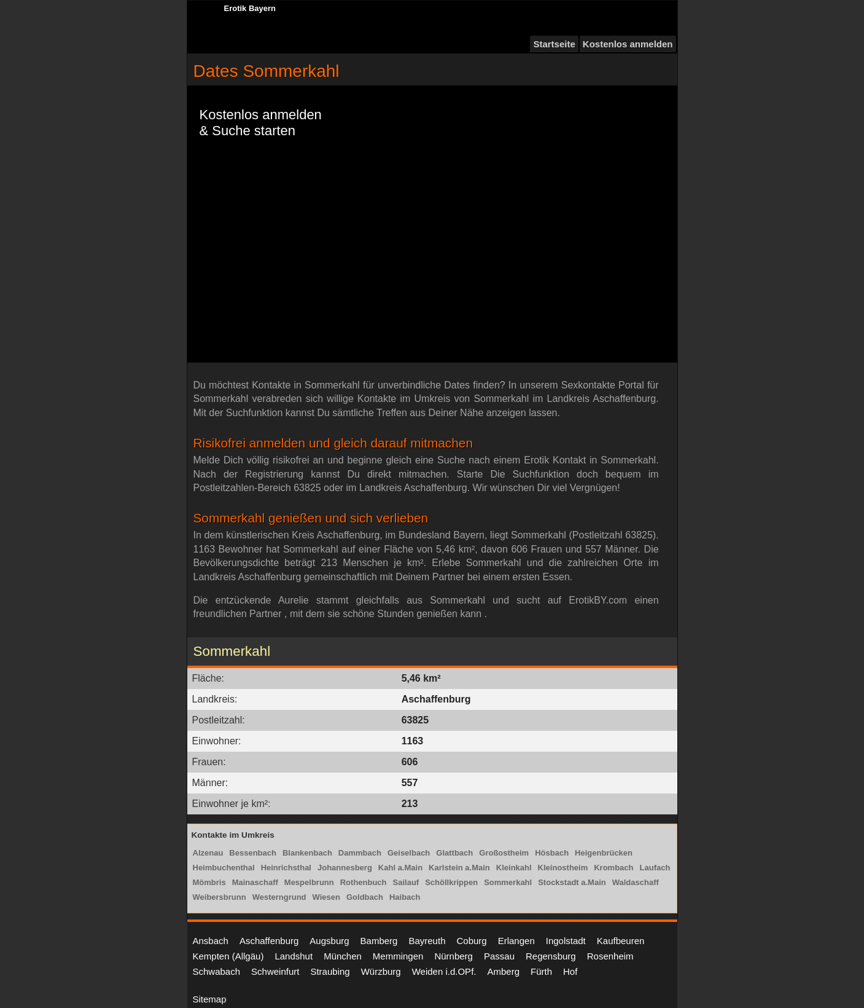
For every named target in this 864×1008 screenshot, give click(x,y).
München (343, 956)
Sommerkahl (508, 882)
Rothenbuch (363, 882)
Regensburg (551, 956)
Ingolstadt (566, 940)
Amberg (503, 971)
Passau (499, 956)
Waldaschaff (635, 882)
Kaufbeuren (621, 940)
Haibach (405, 897)
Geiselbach (408, 852)
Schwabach (217, 971)
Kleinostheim (563, 867)
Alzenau (208, 852)
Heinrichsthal (286, 867)
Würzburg (381, 971)
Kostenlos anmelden (628, 44)
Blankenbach (307, 852)
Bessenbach (252, 852)
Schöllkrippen (451, 882)
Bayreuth (426, 940)
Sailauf (406, 882)
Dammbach (359, 852)
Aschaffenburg (268, 940)
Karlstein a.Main (459, 867)
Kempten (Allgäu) (228, 956)
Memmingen (398, 956)
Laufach (655, 867)
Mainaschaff (255, 882)
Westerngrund (279, 897)
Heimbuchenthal (224, 867)
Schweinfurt (275, 971)
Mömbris (209, 882)
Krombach (613, 867)
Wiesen (326, 897)
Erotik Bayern (250, 8)
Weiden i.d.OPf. (444, 971)
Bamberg (379, 940)
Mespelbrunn (309, 882)
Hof (570, 971)
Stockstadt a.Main (572, 882)
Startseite (554, 44)
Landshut (293, 956)
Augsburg (329, 940)
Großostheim (504, 852)
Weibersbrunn (219, 897)
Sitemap (210, 999)
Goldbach (364, 897)
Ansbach (210, 940)
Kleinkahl (514, 867)
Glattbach (454, 852)
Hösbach (552, 852)
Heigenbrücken (603, 852)
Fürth (541, 971)
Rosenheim (610, 956)
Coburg (471, 940)
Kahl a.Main (400, 867)
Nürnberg (453, 956)
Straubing (329, 971)
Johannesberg (344, 867)
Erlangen (516, 940)
